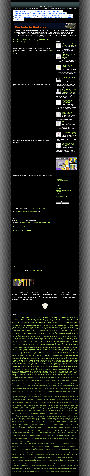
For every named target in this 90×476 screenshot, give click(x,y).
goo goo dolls (46, 449)
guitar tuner (65, 368)
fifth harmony (42, 343)
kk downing (66, 455)
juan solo (71, 454)
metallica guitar (15, 460)
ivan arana (39, 452)
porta (62, 463)
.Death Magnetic (47, 404)
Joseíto (45, 421)
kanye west (24, 455)
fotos (53, 355)
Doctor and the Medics (41, 415)
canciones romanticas (50, 347)
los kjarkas (65, 457)
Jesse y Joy (29, 324)
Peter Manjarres (68, 430)
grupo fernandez (62, 449)
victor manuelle (18, 471)
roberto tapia (69, 465)
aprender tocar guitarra (35, 338)
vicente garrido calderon (71, 469)
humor (36, 451)
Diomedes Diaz (34, 415)
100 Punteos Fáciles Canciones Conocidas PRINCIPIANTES (67, 102)
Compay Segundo (25, 413)
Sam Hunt (29, 433)
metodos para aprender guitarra (49, 460)
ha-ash (29, 332)
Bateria (14, 322)
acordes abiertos (36, 386)
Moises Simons (26, 429)
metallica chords (75, 459)
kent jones (41, 455)
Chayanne (68, 336)
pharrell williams (49, 463)
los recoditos (52, 357)
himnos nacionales (26, 451)
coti (48, 328)
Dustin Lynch (49, 415)
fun (38, 394)
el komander (70, 338)
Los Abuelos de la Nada (27, 424)
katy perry (62, 349)
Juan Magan (69, 361)
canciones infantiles (42, 321)
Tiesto (45, 435)
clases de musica (62, 347)
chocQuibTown (15, 444)
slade (38, 468)
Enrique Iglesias (74, 327)
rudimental (14, 466)
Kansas (20, 422)
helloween (66, 355)
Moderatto (17, 429)
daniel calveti (39, 366)
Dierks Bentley (27, 415)
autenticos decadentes (52, 364)
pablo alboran (49, 324)
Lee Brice (57, 422)
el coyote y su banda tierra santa (61, 393)
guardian (67, 449)
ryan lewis (21, 466)
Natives (43, 429)
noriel (48, 462)
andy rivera (20, 388)
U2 (48, 325)
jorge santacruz (45, 454)
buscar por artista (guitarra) (66, 15)
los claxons (46, 336)
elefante (50, 332)
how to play (32, 451)
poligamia (59, 463)
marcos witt (65, 371)
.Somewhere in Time (32, 352)
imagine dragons (53, 343)
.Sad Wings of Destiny (37, 405)
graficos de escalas (58, 17)
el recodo (25, 332)
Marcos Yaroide (37, 427)
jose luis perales (61, 396)
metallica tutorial (28, 460)
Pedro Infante (72, 346)
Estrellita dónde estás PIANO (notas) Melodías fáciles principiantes (69, 56)
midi (56, 460)
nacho (60, 399)
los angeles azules (18, 371)
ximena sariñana (71, 471)
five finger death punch (69, 448)
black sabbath (15, 332)
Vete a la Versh (30, 437)
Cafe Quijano (58, 410)
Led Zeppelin (74, 336)
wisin (58, 335)
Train (77, 363)
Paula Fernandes (40, 430)
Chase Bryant (56, 411)
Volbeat (13, 386)
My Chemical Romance (25, 363)
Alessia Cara (42, 407)
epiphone (40, 448)
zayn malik (18, 404)
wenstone (48, 471)
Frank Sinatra (18, 380)
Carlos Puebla (75, 410)
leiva (24, 457)
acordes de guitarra (22, 222)
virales (28, 471)
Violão (65, 437)
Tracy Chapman (58, 435)
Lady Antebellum (52, 422)
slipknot (16, 341)
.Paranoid (25, 352)
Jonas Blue (14, 421)
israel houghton (34, 452)
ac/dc (63, 319)
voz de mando (56, 350)
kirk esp (62, 455)
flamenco (41, 368)
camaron (76, 441)
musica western (27, 462)
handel (20, 451)
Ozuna (46, 333)
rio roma (74, 328)
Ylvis (23, 386)
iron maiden (75, 321)
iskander (28, 452)
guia (70, 449)
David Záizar (73, 413)
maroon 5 (23, 335)
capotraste (14, 366)
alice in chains (54, 438)
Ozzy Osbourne (61, 429)
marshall (27, 399)
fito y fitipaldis (55, 332)
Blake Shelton (30, 379)
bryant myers (26, 389)
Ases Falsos (51, 360)
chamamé (18, 391)
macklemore (14, 459)
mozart (72, 460)
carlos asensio (42, 443)
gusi (77, 449)
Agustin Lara (23, 407)
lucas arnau (51, 397)
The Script (37, 435)
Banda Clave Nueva (44, 408)
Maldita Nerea (66, 426)
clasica (49, 444)
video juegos (68, 327)
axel (77, 330)
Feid (75, 379)
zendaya (19, 473)
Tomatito (53, 435)
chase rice (76, 443)
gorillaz (55, 394)
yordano (16, 473)
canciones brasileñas (22, 443)
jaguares (39, 396)
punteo (39, 358)
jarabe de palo (61, 343)
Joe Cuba (61, 419)
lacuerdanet (14, 457)
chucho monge (34, 391)
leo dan (68, 349)
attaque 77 (45, 388)
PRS (66, 429)
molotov (54, 372)
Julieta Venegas (72, 380)
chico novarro (23, 391)
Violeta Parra (19, 347)
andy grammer (30, 440)
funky (40, 394)
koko (66, 396)
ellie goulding (70, 393)
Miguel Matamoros (61, 383)
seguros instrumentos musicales (68, 466)
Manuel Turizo (18, 427)
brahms (44, 441)
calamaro (20, 332)
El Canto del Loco (60, 379)
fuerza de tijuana (18, 449)
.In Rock (76, 404)
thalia (71, 468)
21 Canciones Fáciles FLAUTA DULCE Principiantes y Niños (67, 67)
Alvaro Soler (19, 379)
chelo (56, 347)
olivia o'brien (68, 462)
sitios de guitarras (32, 468)
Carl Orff (63, 410)
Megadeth (42, 333)
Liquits (13, 424)
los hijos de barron (31, 371)
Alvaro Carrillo (54, 407)
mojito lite (67, 460)
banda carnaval (42, 353)
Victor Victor (49, 437)
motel (70, 460)
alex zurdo (37, 438)
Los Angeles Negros (58, 382)
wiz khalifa (62, 471)
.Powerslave (36, 360)
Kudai (35, 382)
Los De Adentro (46, 424)
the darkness (32, 402)
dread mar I (14, 349)
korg (68, 396)
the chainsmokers (74, 358)
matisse (27, 335)
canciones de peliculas (39, 319)
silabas (27, 468)
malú (24, 459)
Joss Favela (56, 380)
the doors (14, 360)
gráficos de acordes (48, 17)
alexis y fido (42, 438)
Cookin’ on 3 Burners (34, 413)
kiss (66, 349)
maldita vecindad (21, 399)
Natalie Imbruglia (38, 429)
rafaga (15, 465)
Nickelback (73, 383)
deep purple (33, 328)
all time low (66, 438)
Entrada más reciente (19, 266)
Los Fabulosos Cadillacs (50, 346)
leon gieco (32, 397)
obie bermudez (17, 400)
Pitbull (76, 346)
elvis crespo (28, 448)
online (69, 372)
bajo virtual (73, 440)
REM (55, 363)
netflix (70, 399)
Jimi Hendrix (15, 353)
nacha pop (59, 372)
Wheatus (69, 437)
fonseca (60, 332)
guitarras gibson (15, 369)
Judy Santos (14, 422)
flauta (16, 321)
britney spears (57, 441)
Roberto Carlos (66, 363)
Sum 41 (59, 433)
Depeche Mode (46, 361)
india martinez (35, 396)
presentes (71, 463)
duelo (47, 393)
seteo (53, 374)
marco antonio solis (20, 350)
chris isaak (29, 391)
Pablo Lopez (69, 429)
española (48, 448)
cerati (29, 328)
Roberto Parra (49, 432)
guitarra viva (55, 319)
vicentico (20, 341)
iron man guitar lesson (22, 452)
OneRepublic (44, 363)
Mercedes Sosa (54, 383)
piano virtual (60, 339)
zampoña (14, 404)
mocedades (62, 460)
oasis (53, 327)
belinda (21, 441)
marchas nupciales (33, 459)
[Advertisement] (33, 69)
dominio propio (75, 446)
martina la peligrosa (58, 459)
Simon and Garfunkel (45, 385)
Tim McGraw (75, 385)
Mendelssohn (56, 427)
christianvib (74, 317)
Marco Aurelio (31, 427)
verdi (65, 469)
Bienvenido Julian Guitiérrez (58, 408)
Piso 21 (51, 363)
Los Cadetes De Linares (67, 382)
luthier (63, 397)
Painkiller (14, 430)
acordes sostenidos (58, 386)
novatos (58, 344)
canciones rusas (30, 443)
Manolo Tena (72, 426)
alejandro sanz (56, 321)
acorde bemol (30, 386)
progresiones (27, 374)
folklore (34, 327)
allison (21, 338)
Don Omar (75, 352)
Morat (19, 353)
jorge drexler (49, 396)
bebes (19, 441)
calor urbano (66, 441)
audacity (56, 440)
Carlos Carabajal (68, 410)
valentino (61, 469)
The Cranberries (58, 385)
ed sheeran (20, 325)
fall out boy (35, 394)
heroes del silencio (29, 336)
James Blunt (35, 419)
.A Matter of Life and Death (28, 404)
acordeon (21, 438)
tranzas (29, 375)
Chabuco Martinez (34, 411)
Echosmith (54, 415)
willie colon (57, 471)
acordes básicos (15, 364)
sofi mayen (41, 468)
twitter (33, 375)
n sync (32, 462)
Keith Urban (18, 382)
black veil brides (15, 389)
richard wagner (53, 465)
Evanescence (67, 379)
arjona (13, 321)
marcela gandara (59, 371)
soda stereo (23, 324)
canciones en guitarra (50, 389)
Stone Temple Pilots (53, 433)
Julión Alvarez (19, 327)
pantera (27, 463)
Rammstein (25, 385)
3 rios (57, 377)
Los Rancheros (60, 424)
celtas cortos (71, 389)
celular (65, 443)
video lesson (56, 402)
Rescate (37, 432)
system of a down (42, 350)
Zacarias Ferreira (15, 438)
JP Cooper (19, 419)
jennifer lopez (75, 452)
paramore (76, 372)
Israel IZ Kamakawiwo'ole (66, 418)
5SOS (21, 333)
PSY (48, 363)
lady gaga (19, 344)
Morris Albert (32, 429)
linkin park (18, 335)
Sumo (62, 433)
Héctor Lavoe (51, 418)
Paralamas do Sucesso (23, 430)
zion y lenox (43, 375)
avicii (35, 347)
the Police (75, 468)
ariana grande (44, 338)
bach (37, 347)
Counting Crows (42, 413)
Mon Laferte (68, 383)
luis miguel (37, 330)
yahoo (70, 402)
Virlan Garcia (59, 341)
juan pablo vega (17, 357)
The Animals (75, 433)
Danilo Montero (61, 413)
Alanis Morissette (68, 377)
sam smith (40, 374)
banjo (77, 440)
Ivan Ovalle (74, 418)
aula (59, 440)
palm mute (24, 463)
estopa (71, 333)
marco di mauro (40, 459)
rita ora (64, 465)
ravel (27, 465)
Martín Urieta (50, 427)
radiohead (43, 358)
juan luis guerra (56, 349)
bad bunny (63, 364)
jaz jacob (60, 452)
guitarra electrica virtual (67, 394)
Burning (52, 410)
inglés (74, 355)
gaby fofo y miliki (25, 449)
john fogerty (44, 396)
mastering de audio (73, 371)
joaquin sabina (45, 349)
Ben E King (25, 379)
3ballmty (72, 405)
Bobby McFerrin (36, 379)
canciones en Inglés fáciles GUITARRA (22, 13)
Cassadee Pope (27, 411)
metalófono (34, 460)
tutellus (58, 469)
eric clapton (45, 355)
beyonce (30, 441)
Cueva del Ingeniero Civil (62, 180)
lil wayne (42, 457)
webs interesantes (41, 471)
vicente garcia (51, 402)
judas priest (51, 325)
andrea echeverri (19, 440)
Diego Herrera (21, 415)
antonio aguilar (36, 440)
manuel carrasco (74, 357)
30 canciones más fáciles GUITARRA (39, 13)
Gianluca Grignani (24, 380)
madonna (46, 371)
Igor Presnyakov (57, 418)
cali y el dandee (53, 353)
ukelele (59, 336)
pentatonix (43, 463)
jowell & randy (66, 454)
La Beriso (46, 422)
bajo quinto (64, 440)
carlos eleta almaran (50, 443)
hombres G (29, 349)
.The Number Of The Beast (43, 352)
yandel (21, 360)
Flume (47, 416)
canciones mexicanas (66, 321)
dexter (58, 446)
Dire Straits (39, 341)
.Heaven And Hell (57, 404)
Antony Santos (25, 408)
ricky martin (73, 339)
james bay (52, 452)
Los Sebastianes (67, 424)
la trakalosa (46, 357)
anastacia (14, 440)
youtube (76, 402)
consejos (60, 444)
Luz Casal (52, 426)
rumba (17, 466)
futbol (55, 368)
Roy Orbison (72, 432)
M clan (55, 426)
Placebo (13, 385)
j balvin (60, 327)
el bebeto (19, 349)
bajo (50, 319)
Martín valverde (48, 383)
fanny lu (63, 448)
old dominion (63, 462)
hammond (17, 451)
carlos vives (64, 338)
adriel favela (32, 438)
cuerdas (27, 446)
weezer (67, 402)
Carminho (14, 411)
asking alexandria (39, 388)
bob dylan (71, 364)
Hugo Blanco (31, 380)
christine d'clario (69, 353)
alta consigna (71, 438)
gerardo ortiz (39, 327)
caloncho (62, 441)
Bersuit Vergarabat (74, 360)
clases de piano (16, 319)
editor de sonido (60, 366)
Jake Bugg (36, 380)
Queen (13, 330)
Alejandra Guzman (35, 407)
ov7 (72, 372)
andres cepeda (32, 325)
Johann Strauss (70, 419)
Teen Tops (71, 433)
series (22, 322)
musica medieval (20, 462)
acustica (25, 438)
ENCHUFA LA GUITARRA (45, 6)
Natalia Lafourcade (36, 363)
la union (75, 396)
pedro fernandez (37, 463)
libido (29, 344)
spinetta (50, 468)
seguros (60, 466)
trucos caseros (53, 469)
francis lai (76, 448)
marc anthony (46, 344)
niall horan (38, 462)
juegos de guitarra (69, 343)
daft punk (25, 355)
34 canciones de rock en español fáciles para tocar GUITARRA (68, 145)
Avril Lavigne (66, 360)
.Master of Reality (19, 352)
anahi (16, 388)
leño (29, 457)
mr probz (76, 460)
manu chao (51, 371)
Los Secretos (73, 424)
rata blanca (24, 465)
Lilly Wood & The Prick (73, 422)
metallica (18, 322)
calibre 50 (30, 327)
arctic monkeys (56, 333)
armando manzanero (49, 440)
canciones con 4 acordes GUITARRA (38, 11)
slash (66, 400)
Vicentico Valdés (37, 437)
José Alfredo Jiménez (54, 330)
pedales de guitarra (33, 335)
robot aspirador (59, 188)
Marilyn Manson (46, 341)
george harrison (51, 394)
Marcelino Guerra (24, 427)
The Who (42, 435)
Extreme (72, 379)
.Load (13, 405)
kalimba (39, 357)
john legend (42, 369)
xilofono (65, 471)
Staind (47, 433)
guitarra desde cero (67, 17)
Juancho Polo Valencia (66, 421)
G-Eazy (70, 416)
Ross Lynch (67, 432)
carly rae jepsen (58, 443)
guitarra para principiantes (40, 322)
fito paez (37, 368)
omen (77, 462)
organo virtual (23, 400)
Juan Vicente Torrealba (51, 421)
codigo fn (60, 391)
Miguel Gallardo (62, 427)
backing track (35, 353)
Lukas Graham (41, 426)
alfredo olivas (48, 438)
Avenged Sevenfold (58, 360)
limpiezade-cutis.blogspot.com (63, 190)
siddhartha (62, 400)
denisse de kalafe (31, 393)
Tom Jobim (49, 435)
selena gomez (65, 344)
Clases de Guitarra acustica (34, 222)
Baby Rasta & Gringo (35, 408)
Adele (39, 332)
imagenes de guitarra (39, 336)
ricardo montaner (52, 358)
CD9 (55, 410)
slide (59, 374)
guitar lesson (59, 368)
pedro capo (36, 400)
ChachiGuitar (41, 411)
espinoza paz (45, 222)
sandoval (54, 400)
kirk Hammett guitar (56, 455)
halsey (13, 451)
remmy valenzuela (67, 339)
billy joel (65, 388)
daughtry (36, 446)
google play (51, 449)
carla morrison (58, 338)
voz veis (64, 402)
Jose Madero (33, 421)
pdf (61, 344)
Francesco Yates (65, 416)
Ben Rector (50, 408)
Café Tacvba (31, 333)
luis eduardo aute (57, 397)
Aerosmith (41, 360)
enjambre (23, 368)
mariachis (27, 350)
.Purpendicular (17, 377)
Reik (56, 322)
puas (47, 400)
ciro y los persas (43, 391)
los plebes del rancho (66, 328)
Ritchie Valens (59, 363)
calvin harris (71, 441)
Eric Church (72, 415)
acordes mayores (24, 364)
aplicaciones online (32, 388)
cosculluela (32, 343)
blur (67, 364)
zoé (55, 325)
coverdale (70, 444)
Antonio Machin (18, 408)
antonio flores (25, 388)
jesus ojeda (30, 454)
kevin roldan (53, 369)
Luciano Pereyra (24, 426)
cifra (23, 444)
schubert (45, 466)
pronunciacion (34, 358)
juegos (25, 339)
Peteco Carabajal (61, 430)
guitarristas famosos (59, 355)
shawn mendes (34, 332)
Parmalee (30, 430)
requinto (31, 319)
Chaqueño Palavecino (48, 411)
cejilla (35, 321)
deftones (45, 446)
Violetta (62, 437)
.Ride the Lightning (28, 377)
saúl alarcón (41, 466)
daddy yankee (75, 347)
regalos (47, 465)
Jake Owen (24, 419)
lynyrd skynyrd (67, 397)
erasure (44, 448)
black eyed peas (75, 388)
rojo (37, 374)
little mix (45, 457)
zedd (21, 404)
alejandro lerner (32, 364)
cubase (23, 446)
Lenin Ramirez (47, 382)
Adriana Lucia (17, 407)
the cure (28, 402)
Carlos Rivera (63, 352)
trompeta (48, 469)
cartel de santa (60, 389)
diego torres (45, 366)
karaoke (31, 455)
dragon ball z (39, 355)
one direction (51, 322)
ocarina (51, 462)
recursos (40, 17)
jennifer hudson (69, 452)
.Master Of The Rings (19, 405)
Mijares (74, 427)
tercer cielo (67, 468)
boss (42, 441)
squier (53, 468)
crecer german (75, 444)
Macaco (36, 383)
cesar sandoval (70, 443)
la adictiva (37, 339)
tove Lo (41, 469)
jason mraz (38, 349)
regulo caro (40, 335)
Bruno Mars (25, 333)
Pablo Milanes (75, 429)
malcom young (15, 399)
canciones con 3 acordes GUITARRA (21, 11)
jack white (47, 452)
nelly (35, 462)
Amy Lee (64, 407)
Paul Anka (34, 430)
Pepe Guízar (55, 430)
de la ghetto (19, 393)
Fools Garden (51, 416)
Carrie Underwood (20, 411)
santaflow (58, 400)
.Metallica (31, 360)
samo (44, 374)
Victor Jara (53, 341)
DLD (77, 328)
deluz (48, 446)
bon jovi (47, 353)
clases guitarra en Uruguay (52, 391)
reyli (47, 358)
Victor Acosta (44, 437)
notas (63, 327)
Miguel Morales (69, 427)
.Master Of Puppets (25, 346)
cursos (21, 355)
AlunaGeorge (47, 407)
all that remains (60, 438)
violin (61, 402)
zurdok (23, 473)
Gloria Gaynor (15, 418)
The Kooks (64, 385)
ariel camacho (25, 321)
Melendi (26, 322)
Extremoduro (24, 416)
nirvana (60, 319)
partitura (14, 327)
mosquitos (58, 193)
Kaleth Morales (41, 346)
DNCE (35, 361)
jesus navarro (25, 454)
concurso (17, 355)
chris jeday (20, 444)
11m (61, 405)
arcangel (44, 364)
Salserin (25, 433)
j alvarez (43, 452)
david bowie (41, 446)
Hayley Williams (41, 418)
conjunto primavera (66, 391)
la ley (42, 357)
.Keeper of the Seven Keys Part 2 (67, 375)
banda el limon (51, 338)
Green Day (31, 322)
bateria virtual (42, 347)
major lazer (76, 397)
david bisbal (14, 336)
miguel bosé (52, 399)
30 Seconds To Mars (66, 405)
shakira (42, 330)
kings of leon (59, 369)
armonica (30, 353)
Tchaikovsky (65, 433)
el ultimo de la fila (16, 368)
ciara (39, 391)
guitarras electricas (19, 339)
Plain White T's (75, 430)
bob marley (21, 328)
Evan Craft (19, 416)
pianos (71, 332)
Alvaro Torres (59, 407)
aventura (14, 343)
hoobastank (21, 396)
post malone (66, 463)
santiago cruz (49, 374)
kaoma (28, 455)
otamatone (14, 463)
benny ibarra (60, 388)
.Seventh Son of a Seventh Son (49, 377)
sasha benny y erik (31, 466)
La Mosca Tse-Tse (40, 382)
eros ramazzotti (28, 368)
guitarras (48, 343)
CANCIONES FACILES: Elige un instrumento (50, 15)
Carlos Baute (15, 361)
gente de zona (44, 394)
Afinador (43, 332)
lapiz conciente (20, 457)
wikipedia (64, 336)
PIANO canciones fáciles (19, 15)
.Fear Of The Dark (64, 350)
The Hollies (22, 435)
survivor (56, 468)
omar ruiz (73, 462)
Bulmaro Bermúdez (46, 410)
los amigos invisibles (52, 457)
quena (74, 463)
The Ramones (32, 435)
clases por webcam (44, 444)
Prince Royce (73, 330)
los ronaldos (46, 397)
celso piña (66, 389)
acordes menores (43, 386)
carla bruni (36, 443)
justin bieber (66, 325)
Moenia (21, 429)
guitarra (22, 319)
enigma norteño (23, 394)
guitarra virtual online (73, 368)
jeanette (64, 452)
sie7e (56, 374)
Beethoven (57, 352)
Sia (21, 353)
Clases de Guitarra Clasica (61, 324)
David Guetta (40, 361)
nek (68, 399)
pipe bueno (54, 463)
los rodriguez (58, 357)
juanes (34, 324)
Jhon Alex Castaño (54, 419)
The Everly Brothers (16, 435)
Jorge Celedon (20, 421)
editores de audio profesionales (71, 366)
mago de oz (67, 357)
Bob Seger (21, 410)
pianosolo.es (59, 179)
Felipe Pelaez (42, 416)
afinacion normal (65, 386)
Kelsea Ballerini (24, 382)
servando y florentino (18, 468)
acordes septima (50, 386)
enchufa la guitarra (34, 448)
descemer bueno (53, 446)
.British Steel (57, 375)
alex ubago (24, 353)
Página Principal (35, 266)
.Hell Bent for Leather (65, 404)
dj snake (54, 366)
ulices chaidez (49, 350)
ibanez (27, 369)
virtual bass (32, 471)
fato (33, 368)
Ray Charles (33, 432)
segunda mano (55, 466)
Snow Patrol (52, 385)
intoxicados (67, 451)
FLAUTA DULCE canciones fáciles (33, 15)
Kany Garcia (24, 422)
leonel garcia (73, 349)
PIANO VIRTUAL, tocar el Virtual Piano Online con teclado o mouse (68, 79)
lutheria (63, 357)
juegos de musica (66, 332)
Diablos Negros (15, 415)
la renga (72, 369)
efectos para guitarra (65, 333)
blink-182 (18, 343)
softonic (62, 374)
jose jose (51, 349)
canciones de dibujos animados (65, 322)
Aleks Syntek (75, 377)
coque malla (73, 391)
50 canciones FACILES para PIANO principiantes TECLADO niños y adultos (69, 91)
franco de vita (50, 368)
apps (44, 440)
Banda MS (50, 321)
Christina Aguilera (18, 413)
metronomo (21, 372)
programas (21, 374)
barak (13, 441)
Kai (18, 422)
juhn (74, 454)
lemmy (27, 457)
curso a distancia (26, 366)
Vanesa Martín (24, 437)
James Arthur (29, 419)
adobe (28, 438)
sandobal (50, 400)
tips (32, 469)
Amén (75, 407)
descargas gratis (38, 393)
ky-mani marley (75, 455)
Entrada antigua (48, 266)
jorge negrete (55, 396)
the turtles (38, 402)
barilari (16, 441)
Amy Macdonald (70, 407)
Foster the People (58, 416)
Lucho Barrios (26, 383)
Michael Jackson (64, 346)
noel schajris (65, 372)
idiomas (70, 355)
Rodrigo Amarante (61, 432)
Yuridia (25, 386)
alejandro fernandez (19, 330)
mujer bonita (14, 462)
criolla (13, 446)
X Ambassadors (18, 386)
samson (25, 466)
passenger (32, 463)
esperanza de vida (53, 448)
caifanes (27, 330)
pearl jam (28, 400)
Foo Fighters (37, 333)
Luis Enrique (32, 383)
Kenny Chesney (30, 382)
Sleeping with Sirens (39, 433)
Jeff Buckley (64, 361)
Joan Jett (52, 380)
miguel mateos (35, 372)
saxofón (36, 466)
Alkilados (46, 360)
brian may (21, 389)
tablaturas (55, 317)
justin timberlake (33, 357)
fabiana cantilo (30, 394)
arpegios (31, 321)
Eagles (59, 361)
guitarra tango (75, 394)
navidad (14, 324)
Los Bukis (17, 363)
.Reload (21, 377)
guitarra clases (66, 317)
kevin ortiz (48, 369)
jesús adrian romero (38, 454)
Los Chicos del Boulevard (37, 424)
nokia (46, 462)
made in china (20, 459)
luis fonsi (33, 344)
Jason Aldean (41, 419)
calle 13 (58, 353)
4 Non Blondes (62, 377)
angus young (69, 341)
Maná (20, 321)
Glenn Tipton (75, 416)
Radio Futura (19, 385)
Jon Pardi (76, 419)
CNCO (46, 332)
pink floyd (25, 325)
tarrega (59, 468)
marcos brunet (47, 459)
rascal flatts (18, 465)
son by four (46, 468)
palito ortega (19, 463)
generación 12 (32, 449)
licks (31, 457)
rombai (73, 465)
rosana (36, 350)
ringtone (61, 465)
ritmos (17, 324)
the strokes (14, 375)
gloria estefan (40, 449)
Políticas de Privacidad (19, 19)
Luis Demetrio (35, 426)
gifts (36, 449)
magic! (72, 397)
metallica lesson (21, 460)
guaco (61, 394)
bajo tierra (69, 440)
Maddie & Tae (60, 426)
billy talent (69, 388)
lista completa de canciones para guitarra (25, 211)
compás (56, 444)
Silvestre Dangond (37, 385)
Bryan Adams (39, 410)
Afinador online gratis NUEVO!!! (30, 17)
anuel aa (41, 440)
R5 (16, 385)
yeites (13, 473)
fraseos (13, 449)
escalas (50, 355)
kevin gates (49, 455)
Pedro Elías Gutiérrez (48, 430)
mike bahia (49, 372)
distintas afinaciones (68, 446)
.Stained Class (45, 405)
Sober (45, 433)
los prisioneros (40, 371)
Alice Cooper (14, 379)
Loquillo (52, 382)
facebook (59, 448)
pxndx (75, 332)
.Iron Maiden (71, 350)
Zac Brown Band (74, 437)
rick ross (57, 465)
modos (57, 399)
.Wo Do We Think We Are (54, 405)
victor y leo (24, 471)
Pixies (77, 383)
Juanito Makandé (74, 421)
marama (47, 339)
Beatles (47, 319)
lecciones (27, 397)
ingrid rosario (52, 451)
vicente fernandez (41, 324)
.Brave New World (37, 404)
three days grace (52, 335)
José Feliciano (34, 346)
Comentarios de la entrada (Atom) (36, 270)
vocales (36, 471)
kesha (45, 455)
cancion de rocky (33, 389)
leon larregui (24, 344)
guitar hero (74, 449)
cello (63, 443)
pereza (13, 374)
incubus (48, 451)
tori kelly (26, 375)
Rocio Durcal (54, 432)
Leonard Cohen (65, 422)
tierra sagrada (20, 375)
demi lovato (25, 393)
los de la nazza (59, 457)
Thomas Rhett (70, 385)
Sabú (22, 433)
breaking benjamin (50, 441)
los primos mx (40, 397)
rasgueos (56, 327)
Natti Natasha (48, 429)
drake (13, 448)
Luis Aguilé (30, 426)
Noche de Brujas (54, 429)
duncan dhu (51, 393)
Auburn (29, 408)
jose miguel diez (59, 454)
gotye (59, 394)
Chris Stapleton (66, 411)
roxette (76, 465)
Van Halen (18, 437)
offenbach (59, 462)
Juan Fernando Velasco (64, 380)
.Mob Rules (26, 405)
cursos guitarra (60, 325)
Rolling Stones (69, 335)
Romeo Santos (15, 328)
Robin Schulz (30, 385)
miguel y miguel (43, 372)
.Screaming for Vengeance (37, 377)
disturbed (44, 393)
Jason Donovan (47, 419)
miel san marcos (28, 372)
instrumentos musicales (34, 369)
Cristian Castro (29, 361)
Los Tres (58, 346)
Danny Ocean (67, 413)
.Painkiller (31, 405)
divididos (50, 366)
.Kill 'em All (25, 360)
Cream (46, 413)
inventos (15, 452)
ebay (15, 448)
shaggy (24, 468)
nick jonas (43, 462)
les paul (35, 397)
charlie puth (19, 366)
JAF (16, 419)
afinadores (75, 335)
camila (26, 328)
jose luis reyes (52, 454)
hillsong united (22, 369)
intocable (34, 349)
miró (59, 460)
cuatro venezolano (18, 446)
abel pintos (24, 327)
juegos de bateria (26, 357)
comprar (53, 444)
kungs (70, 455)
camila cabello (15, 443)
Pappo (17, 430)
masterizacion (15, 372)
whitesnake (52, 471)
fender (74, 338)
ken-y (38, 455)
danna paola (14, 393)
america (13, 388)
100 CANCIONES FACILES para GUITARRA (56, 13)
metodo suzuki (39, 460)
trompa (44, 469)
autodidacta (75, 341)
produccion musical (26, 358)
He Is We (46, 418)
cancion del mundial (41, 389)
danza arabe (59, 191)
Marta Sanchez (44, 427)
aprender (26, 319)
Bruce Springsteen (32, 410)
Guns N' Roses (62, 335)
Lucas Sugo (17, 426)
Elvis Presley (67, 415)
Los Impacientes (53, 424)
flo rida (45, 368)
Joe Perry (65, 419)
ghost (25, 349)
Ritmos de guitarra (18, 17)
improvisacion (43, 451)
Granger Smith (24, 418)
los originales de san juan (73, 457)
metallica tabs (38, 399)
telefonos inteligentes (21, 402)
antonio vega (39, 364)
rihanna (51, 336)
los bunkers (42, 339)
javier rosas (56, 452)
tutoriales (75, 322)
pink (20, 358)
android (24, 440)
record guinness (32, 465)
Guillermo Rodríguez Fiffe (32, 418)
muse (50, 327)
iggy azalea (29, 396)
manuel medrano (39, 344)
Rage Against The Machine (17, 432)
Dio (56, 379)
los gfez (25, 371)
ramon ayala (33, 374)
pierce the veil (41, 400)
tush (47, 402)
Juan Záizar (59, 421)
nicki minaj (74, 399)
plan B (16, 374)
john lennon (32, 330)
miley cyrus (31, 350)
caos (56, 389)
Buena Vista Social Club (45, 379)
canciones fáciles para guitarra (39, 208)
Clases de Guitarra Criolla (71, 319)
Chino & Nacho (69, 352)
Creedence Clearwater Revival (30, 341)
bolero (39, 441)
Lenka (61, 422)
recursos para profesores (41, 465)
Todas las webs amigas (62, 196)
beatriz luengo (55, 388)
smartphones (69, 400)
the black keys (66, 358)
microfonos (48, 399)
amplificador (31, 347)
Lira (15, 424)
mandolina (27, 459)
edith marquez (19, 448)
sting (74, 400)
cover (77, 391)
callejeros (76, 364)
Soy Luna (51, 333)
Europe (76, 415)
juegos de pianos (31, 339)
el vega (24, 448)
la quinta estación (66, 369)
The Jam (27, 435)
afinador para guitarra (73, 386)
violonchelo (18, 346)
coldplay (45, 328)
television (56, 336)
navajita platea (64, 399)
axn (60, 440)
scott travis (50, 466)
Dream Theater (53, 361)
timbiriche (17, 469)
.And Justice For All (50, 375)
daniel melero (31, 446)
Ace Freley (52, 352)
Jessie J (40, 380)
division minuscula (32, 355)
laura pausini (22, 397)
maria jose (52, 459)
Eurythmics (14, 416)
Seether (33, 433)
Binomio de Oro (67, 408)
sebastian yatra (59, 358)
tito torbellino (43, 402)
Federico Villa (36, 416)
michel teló (43, 399)
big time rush (34, 441)
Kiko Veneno (41, 422)
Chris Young (71, 411)
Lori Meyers (19, 424)
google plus (56, 449)
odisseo (54, 462)
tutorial (18, 360)
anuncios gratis (26, 338)
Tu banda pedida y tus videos (68, 435)
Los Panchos (20, 383)
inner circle (58, 451)
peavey (31, 400)
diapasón (61, 446)
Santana (14, 347)
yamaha (76, 471)
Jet (43, 380)
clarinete (26, 444)
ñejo (25, 473)
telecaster (63, 468)
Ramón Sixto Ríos (26, 432)
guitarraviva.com (15, 396)
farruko (37, 343)
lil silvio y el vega (36, 457)
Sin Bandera (40, 328)
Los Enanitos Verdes (64, 330)
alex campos (25, 347)
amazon (76, 438)
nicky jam (76, 325)
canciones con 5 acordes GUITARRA (54, 11)
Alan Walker (28, 407)
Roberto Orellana (42, 432)
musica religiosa (15, 358)
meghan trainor (32, 399)
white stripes (37, 375)
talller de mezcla (68, 374)
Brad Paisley (26, 410)
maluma (71, 325)
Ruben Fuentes (18, 433)
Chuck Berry (52, 379)
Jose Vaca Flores (40, 421)
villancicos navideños (41, 325)
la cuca (71, 396)
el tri (23, 349)
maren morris (53, 344)
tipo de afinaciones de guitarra (25, 469)
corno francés (65, 444)
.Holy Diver (72, 404)
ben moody (26, 441)
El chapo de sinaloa (60, 415)
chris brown (63, 353)
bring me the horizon (25, 343)
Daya (77, 413)
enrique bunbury (21, 336)
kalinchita (19, 455)
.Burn (42, 404)
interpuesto (62, 451)
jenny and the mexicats (17, 454)
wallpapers (46, 330)
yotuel (73, 402)
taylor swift (46, 335)
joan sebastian (45, 327)
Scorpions (73, 363)
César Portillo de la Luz (53, 413)
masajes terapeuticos (67, 459)
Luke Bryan (47, 426)
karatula (34, 455)
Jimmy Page (46, 380)
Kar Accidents (30, 422)
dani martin (33, 366)
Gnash (19, 418)
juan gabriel (58, 328)
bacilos (59, 364)
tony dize (38, 469)
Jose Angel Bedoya (27, 421)
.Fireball (52, 404)
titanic (34, 469)
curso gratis (69, 347)
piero (45, 400)
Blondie (72, 408)
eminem (75, 393)
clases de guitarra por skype (34, 444)
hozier (25, 396)
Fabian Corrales (30, 416)
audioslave (50, 388)
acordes (64, 341)
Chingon (60, 411)
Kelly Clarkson (36, 422)
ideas (39, 451)
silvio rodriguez (72, 344)
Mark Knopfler (41, 383)
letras (50, 222)
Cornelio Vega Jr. (22, 361)
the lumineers (75, 374)
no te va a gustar (53, 339)
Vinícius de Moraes (56, 437)
